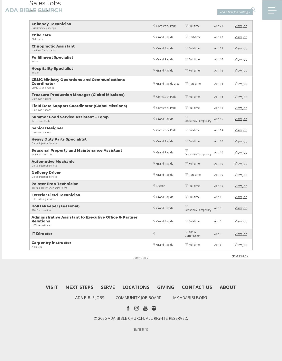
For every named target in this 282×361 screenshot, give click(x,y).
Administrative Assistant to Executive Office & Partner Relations (84, 219)
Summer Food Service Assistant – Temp (70, 117)
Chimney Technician (56, 24)
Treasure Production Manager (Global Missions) (78, 95)
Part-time (195, 37)
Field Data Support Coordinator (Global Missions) (79, 106)
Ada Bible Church (31, 10)
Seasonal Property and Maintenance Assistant (77, 150)
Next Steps (79, 287)
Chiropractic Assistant (53, 46)
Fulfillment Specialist (52, 57)
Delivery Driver (46, 173)
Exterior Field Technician (56, 195)
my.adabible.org (190, 297)
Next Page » (240, 256)
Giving (165, 287)
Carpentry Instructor (51, 243)
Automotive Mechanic (53, 162)
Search (253, 9)
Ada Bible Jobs (89, 297)
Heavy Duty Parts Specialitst (59, 139)
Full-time (194, 26)
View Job (241, 26)
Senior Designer (47, 128)
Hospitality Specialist (52, 69)
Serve (107, 287)
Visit (51, 287)
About (228, 287)
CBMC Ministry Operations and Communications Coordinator (78, 82)
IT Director (42, 234)
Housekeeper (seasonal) (56, 206)
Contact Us (197, 287)
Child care (45, 35)
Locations (135, 287)
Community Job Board (138, 297)
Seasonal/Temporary (198, 121)
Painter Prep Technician (55, 184)
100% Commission (193, 233)
